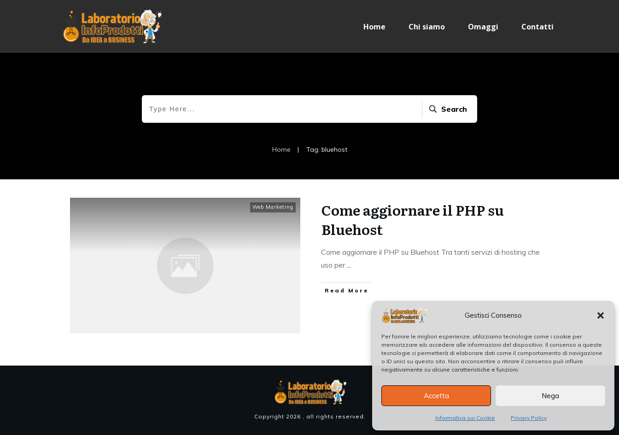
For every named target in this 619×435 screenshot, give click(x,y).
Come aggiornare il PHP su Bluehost (412, 219)
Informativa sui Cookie (465, 417)
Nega (550, 395)
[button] (600, 315)
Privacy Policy (529, 417)
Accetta (436, 395)
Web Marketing (272, 207)
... (349, 264)
